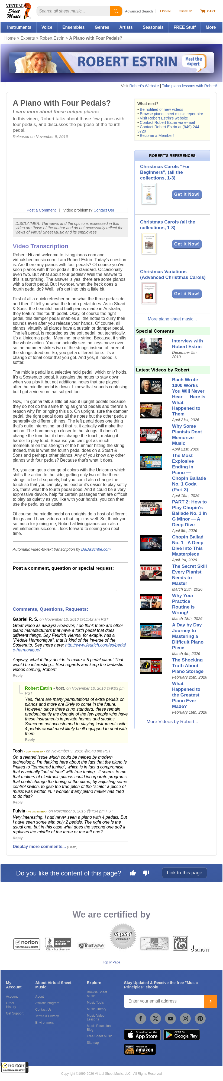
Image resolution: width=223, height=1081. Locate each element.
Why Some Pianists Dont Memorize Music (187, 434)
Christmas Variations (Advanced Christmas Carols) (173, 274)
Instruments (19, 27)
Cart (208, 11)
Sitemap (93, 1043)
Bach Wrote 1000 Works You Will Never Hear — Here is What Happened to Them (188, 397)
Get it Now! (187, 194)
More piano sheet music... (172, 319)
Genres (102, 27)
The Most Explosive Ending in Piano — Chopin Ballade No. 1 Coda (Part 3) (189, 472)
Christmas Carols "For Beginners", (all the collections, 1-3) (165, 172)
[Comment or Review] (65, 581)
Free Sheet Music (99, 1036)
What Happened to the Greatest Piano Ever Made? (186, 695)
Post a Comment (41, 210)
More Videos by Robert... (172, 721)
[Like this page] (132, 874)
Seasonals (153, 27)
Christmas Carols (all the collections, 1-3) (167, 224)
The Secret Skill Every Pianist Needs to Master (189, 574)
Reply (18, 675)
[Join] (210, 1001)
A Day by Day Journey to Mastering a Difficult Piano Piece (187, 636)
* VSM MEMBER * (34, 751)
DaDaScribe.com (96, 549)
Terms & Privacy (47, 1016)
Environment (44, 1023)
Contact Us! (103, 210)
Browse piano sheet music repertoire (171, 114)
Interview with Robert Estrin (187, 343)
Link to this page (184, 872)
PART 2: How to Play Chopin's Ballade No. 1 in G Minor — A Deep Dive (189, 513)
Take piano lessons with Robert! (189, 86)
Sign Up (185, 11)
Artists (125, 27)
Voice (46, 27)
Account (12, 996)
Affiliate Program (47, 1003)
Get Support (15, 1013)
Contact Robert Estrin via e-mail (167, 122)
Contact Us (43, 1009)
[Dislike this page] (145, 874)
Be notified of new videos (161, 109)
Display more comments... (39, 846)
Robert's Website (144, 86)
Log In (165, 11)
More (211, 27)
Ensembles (73, 27)
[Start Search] (116, 11)
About (39, 996)
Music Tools (95, 1002)
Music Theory (96, 1009)
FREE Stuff (185, 27)
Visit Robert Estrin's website (164, 118)
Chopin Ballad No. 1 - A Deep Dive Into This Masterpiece (187, 545)
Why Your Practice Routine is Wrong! (183, 604)
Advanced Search (139, 11)
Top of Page (111, 962)
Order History (11, 1005)
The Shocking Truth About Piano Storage (187, 665)
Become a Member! (157, 135)
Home (10, 38)
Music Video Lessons (95, 1017)
